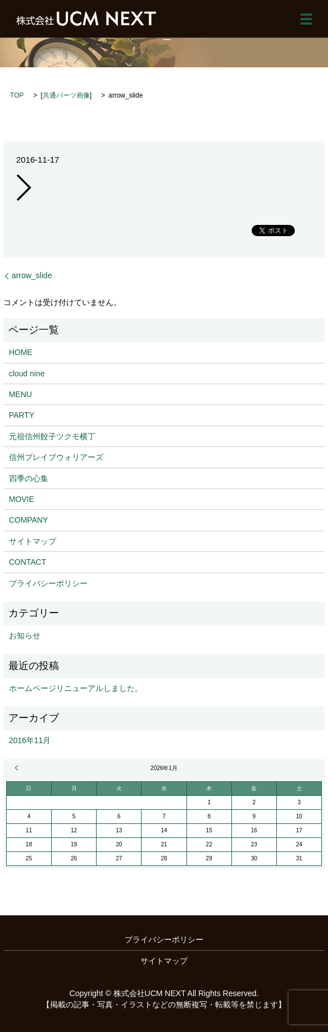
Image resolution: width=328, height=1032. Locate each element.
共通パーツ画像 (66, 95)
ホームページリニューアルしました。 (76, 688)
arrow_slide (32, 275)
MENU (20, 394)
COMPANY (28, 519)
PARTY (21, 415)
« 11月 (18, 767)
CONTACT (28, 562)
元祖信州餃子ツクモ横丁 (52, 436)
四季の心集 (28, 478)
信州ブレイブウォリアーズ (56, 457)
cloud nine (27, 373)
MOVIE (21, 499)
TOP (17, 95)
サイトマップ (32, 541)
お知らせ (24, 635)
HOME (21, 352)
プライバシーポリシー (48, 583)
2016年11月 (30, 740)
